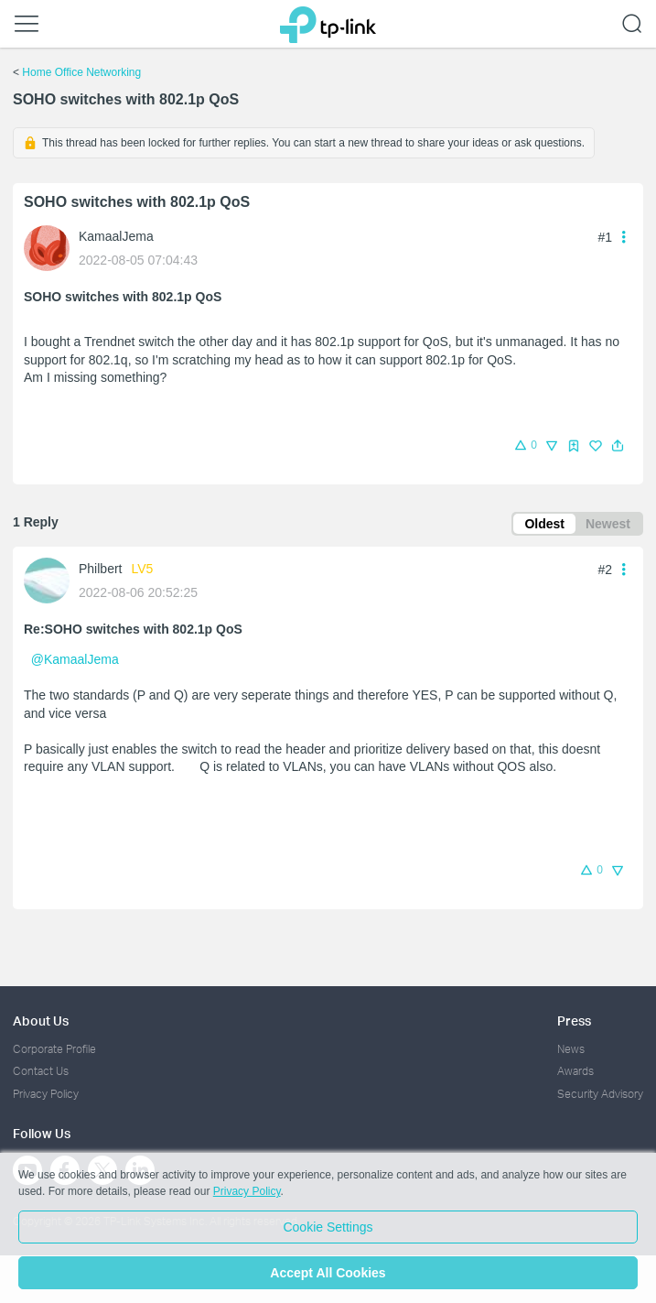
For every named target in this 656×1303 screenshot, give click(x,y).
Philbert (100, 568)
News (571, 1049)
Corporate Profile (54, 1049)
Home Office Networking (81, 72)
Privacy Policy (46, 1094)
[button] (617, 446)
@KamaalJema (75, 659)
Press (574, 1020)
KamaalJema (116, 236)
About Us (41, 1020)
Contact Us (41, 1071)
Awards (575, 1071)
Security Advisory (600, 1094)
